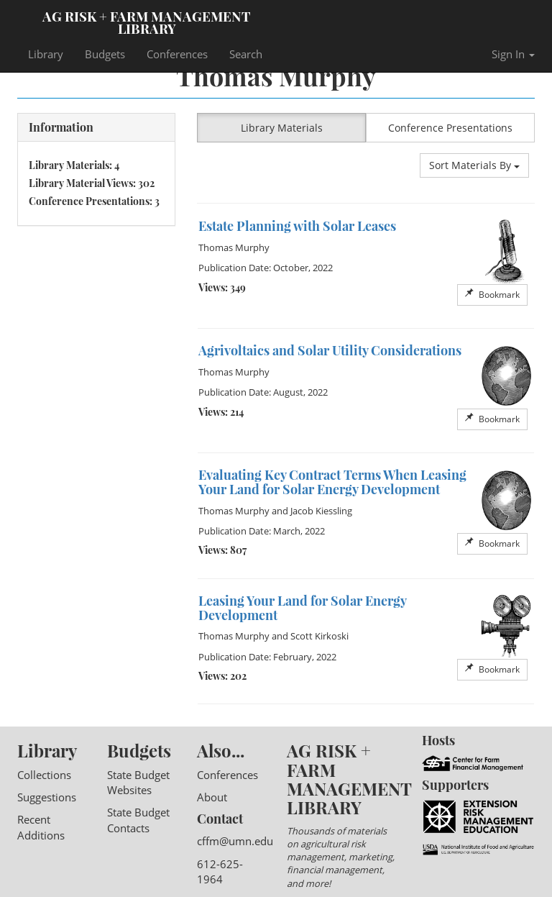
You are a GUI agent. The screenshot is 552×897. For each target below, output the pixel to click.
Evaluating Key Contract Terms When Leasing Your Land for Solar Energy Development (332, 482)
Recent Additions (41, 827)
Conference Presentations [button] (450, 128)
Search (245, 54)
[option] (366, 266)
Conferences (177, 54)
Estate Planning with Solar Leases (297, 226)
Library (45, 54)
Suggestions (46, 797)
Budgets (105, 54)
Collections (44, 775)
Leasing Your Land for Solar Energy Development (302, 608)
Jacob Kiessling (321, 510)
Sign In (513, 54)
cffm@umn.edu (235, 841)
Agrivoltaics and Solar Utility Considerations (329, 350)
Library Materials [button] (282, 128)
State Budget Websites (138, 782)
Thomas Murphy (234, 247)
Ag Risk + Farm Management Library (146, 21)
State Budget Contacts (138, 819)
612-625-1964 (220, 871)
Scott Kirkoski (319, 635)
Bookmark (492, 294)
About (212, 797)
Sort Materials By (474, 165)
